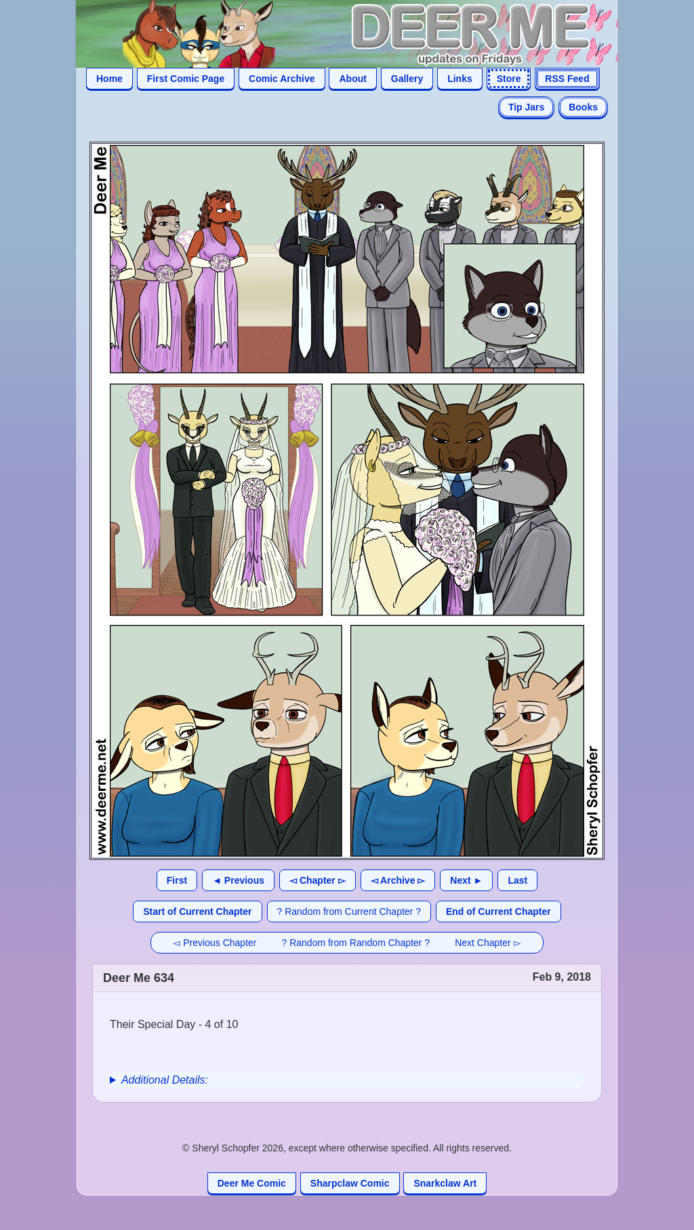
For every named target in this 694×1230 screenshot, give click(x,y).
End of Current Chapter (498, 911)
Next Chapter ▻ (487, 942)
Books (583, 107)
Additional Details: (164, 1080)
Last (517, 880)
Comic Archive (282, 78)
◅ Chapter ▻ (317, 880)
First (177, 880)
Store (509, 78)
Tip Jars (526, 107)
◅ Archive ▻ (398, 880)
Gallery (407, 78)
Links (459, 78)
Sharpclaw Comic (350, 1183)
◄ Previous (238, 880)
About (352, 78)
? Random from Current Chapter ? (349, 911)
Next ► (466, 880)
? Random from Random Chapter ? (356, 942)
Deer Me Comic (252, 1183)
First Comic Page (185, 78)
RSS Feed (567, 78)
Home (109, 78)
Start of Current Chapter (197, 911)
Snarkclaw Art (444, 1183)
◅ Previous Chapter (214, 942)
